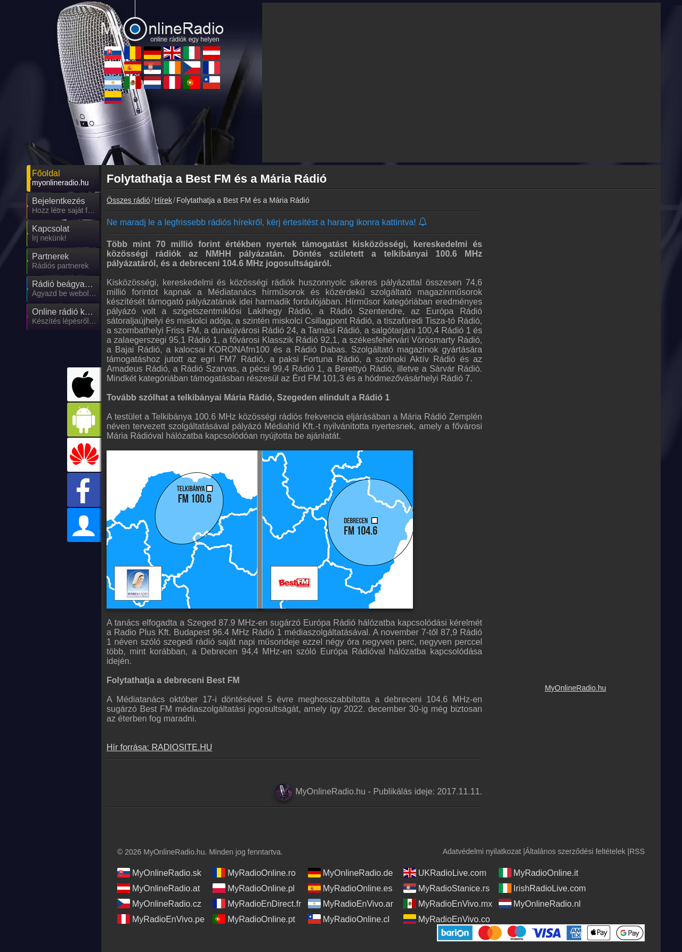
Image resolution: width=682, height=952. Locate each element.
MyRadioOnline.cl (348, 919)
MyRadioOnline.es (350, 888)
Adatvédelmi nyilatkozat (482, 851)
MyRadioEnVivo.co (446, 919)
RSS (637, 851)
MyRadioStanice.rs (446, 888)
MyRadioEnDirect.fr (257, 903)
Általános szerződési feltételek (575, 851)
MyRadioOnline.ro (254, 872)
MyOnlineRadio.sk (159, 872)
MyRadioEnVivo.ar (350, 903)
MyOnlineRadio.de (350, 872)
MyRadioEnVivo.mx (447, 903)
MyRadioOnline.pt (254, 919)
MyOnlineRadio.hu (575, 688)
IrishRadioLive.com (542, 888)
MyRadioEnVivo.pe (161, 919)
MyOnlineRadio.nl (540, 903)
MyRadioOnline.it (539, 872)
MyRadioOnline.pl (254, 888)
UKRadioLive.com (444, 872)
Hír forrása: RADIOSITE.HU (159, 747)
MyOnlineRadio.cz (159, 903)
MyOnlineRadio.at (158, 888)
